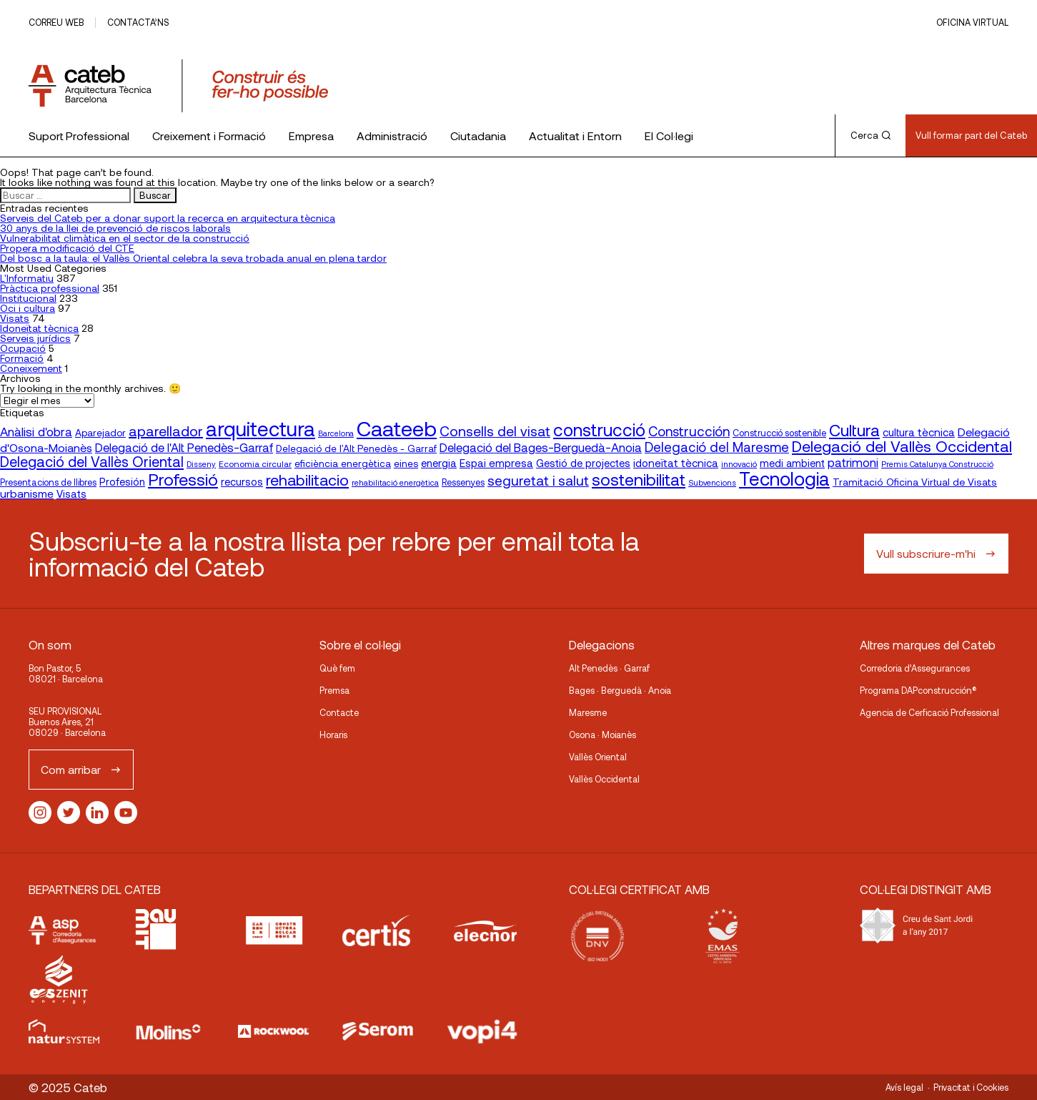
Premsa (334, 690)
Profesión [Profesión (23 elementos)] (122, 481)
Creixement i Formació (209, 135)
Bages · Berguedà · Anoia (620, 690)
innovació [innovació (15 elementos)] (739, 463)
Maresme (588, 712)
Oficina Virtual (972, 22)
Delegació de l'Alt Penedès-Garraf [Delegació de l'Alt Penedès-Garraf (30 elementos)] (184, 447)
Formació (22, 358)
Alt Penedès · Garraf (609, 668)
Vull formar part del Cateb (971, 135)
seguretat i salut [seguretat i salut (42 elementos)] (538, 480)
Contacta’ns (138, 22)
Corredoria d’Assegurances (915, 668)
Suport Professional (79, 135)
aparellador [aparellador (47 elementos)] (166, 430)
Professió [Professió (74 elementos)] (183, 478)
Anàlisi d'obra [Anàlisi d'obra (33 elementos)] (36, 431)
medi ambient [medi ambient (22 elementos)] (792, 463)
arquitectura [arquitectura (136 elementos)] (260, 428)
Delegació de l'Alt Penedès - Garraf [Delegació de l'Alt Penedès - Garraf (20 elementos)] (356, 448)
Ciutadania (478, 135)
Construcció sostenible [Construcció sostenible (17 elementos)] (779, 432)
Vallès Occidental (604, 779)
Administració (392, 135)
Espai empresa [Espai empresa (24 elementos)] (496, 462)
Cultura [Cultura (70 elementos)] (854, 430)
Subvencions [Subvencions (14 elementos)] (712, 482)
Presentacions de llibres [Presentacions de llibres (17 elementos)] (48, 482)
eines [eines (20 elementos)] (406, 463)
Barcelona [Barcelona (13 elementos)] (336, 433)
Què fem (337, 668)
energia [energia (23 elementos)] (439, 462)
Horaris (333, 735)
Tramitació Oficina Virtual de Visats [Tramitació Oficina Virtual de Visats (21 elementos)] (915, 482)
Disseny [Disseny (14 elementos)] (201, 463)
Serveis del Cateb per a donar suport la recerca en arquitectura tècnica (167, 218)
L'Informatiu (27, 278)
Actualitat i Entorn (575, 135)
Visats (14, 318)
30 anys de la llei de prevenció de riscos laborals (115, 228)
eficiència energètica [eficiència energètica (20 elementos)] (342, 463)
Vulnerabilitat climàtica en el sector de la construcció (124, 238)
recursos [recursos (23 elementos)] (242, 481)
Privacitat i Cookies (970, 1087)
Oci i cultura (27, 308)
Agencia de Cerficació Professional (929, 712)
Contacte (339, 712)
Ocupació (23, 348)
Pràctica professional (49, 288)
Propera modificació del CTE (67, 248)
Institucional (28, 298)
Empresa (311, 135)
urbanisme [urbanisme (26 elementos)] (27, 493)
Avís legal (904, 1087)
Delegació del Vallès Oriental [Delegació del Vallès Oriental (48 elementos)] (92, 461)
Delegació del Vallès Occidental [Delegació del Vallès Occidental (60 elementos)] (902, 445)
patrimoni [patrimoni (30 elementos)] (853, 462)
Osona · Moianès (602, 735)
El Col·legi (669, 135)
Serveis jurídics (35, 338)
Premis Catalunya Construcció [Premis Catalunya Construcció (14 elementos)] (937, 463)
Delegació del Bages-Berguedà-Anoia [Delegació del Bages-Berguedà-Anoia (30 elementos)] (541, 447)
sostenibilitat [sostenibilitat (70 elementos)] (638, 479)
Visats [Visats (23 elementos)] (71, 493)
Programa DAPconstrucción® (918, 690)
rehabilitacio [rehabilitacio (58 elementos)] (307, 479)
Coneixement (31, 368)
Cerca (870, 135)
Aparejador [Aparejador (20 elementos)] (100, 432)
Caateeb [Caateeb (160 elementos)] (397, 428)
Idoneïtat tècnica (39, 328)
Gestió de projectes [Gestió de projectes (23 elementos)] (583, 462)
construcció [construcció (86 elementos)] (599, 429)
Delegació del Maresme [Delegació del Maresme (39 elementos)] (717, 446)
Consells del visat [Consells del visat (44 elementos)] (495, 431)
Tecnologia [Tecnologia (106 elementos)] (784, 478)
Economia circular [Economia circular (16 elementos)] (255, 463)
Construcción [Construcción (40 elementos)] (689, 431)
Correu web (56, 22)
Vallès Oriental (598, 757)
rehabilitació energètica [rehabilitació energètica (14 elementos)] (395, 482)
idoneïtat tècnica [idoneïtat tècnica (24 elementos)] (675, 462)
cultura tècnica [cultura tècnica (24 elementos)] (919, 432)
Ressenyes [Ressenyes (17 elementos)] (463, 482)
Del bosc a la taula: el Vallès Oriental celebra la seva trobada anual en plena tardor (193, 258)
